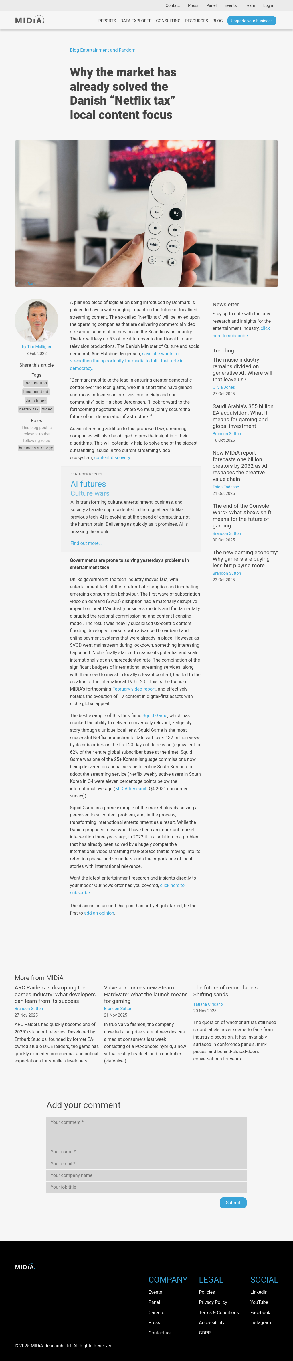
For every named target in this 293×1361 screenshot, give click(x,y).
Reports (107, 21)
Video (47, 409)
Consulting (168, 21)
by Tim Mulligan (36, 346)
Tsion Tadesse (226, 487)
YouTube (259, 1302)
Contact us (160, 1333)
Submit (233, 1202)
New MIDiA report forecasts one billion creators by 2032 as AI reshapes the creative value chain (240, 465)
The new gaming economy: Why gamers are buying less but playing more (245, 559)
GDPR (205, 1333)
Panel (211, 5)
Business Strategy (36, 448)
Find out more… (86, 543)
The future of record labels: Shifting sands (226, 990)
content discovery (112, 457)
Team (250, 5)
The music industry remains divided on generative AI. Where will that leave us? (242, 369)
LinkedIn (259, 1292)
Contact (173, 5)
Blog (218, 21)
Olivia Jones (224, 387)
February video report (134, 689)
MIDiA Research (131, 788)
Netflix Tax (29, 409)
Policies (207, 1292)
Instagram (260, 1322)
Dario (32, 283)
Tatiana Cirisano (208, 1004)
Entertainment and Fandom (108, 50)
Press (193, 5)
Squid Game (154, 715)
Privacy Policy (213, 1302)
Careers (156, 1312)
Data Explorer (135, 21)
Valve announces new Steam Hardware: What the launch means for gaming (145, 994)
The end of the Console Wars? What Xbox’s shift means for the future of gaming (242, 516)
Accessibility (212, 1322)
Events (231, 5)
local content (36, 392)
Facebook (260, 1312)
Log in (268, 5)
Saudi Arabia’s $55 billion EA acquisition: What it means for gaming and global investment (243, 416)
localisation (36, 383)
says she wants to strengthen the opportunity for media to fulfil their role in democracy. (126, 361)
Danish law (36, 400)
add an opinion (99, 913)
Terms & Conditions (219, 1312)
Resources (196, 21)
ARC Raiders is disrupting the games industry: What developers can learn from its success (55, 994)
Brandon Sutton (227, 434)
